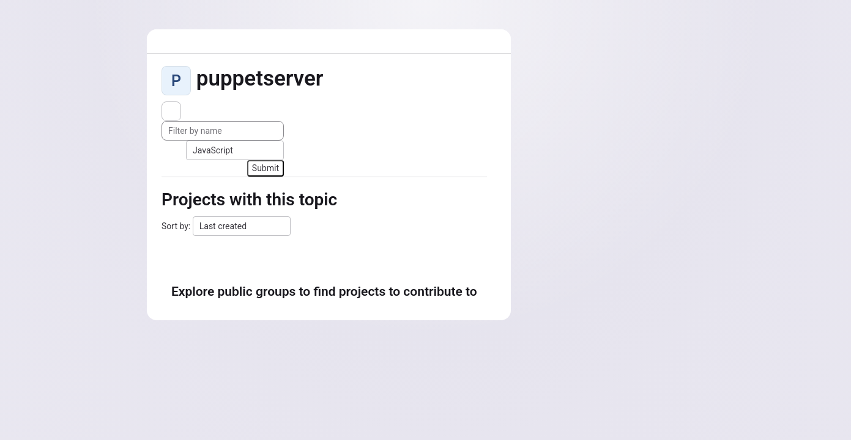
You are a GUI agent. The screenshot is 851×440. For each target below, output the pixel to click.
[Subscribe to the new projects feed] (171, 111)
